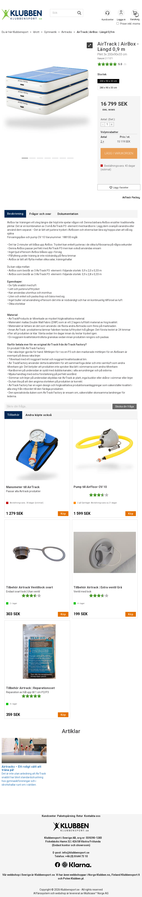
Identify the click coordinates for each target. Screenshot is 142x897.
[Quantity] (107, 124)
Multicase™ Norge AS (96, 893)
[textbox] (59, 406)
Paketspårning (66, 815)
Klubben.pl (77, 878)
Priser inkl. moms (128, 23)
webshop (60, 893)
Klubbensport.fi (130, 874)
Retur (79, 815)
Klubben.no (103, 874)
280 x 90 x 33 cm (108, 87)
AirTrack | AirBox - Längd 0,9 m (96, 32)
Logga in (121, 13)
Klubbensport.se (45, 874)
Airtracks (66, 32)
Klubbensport (20, 32)
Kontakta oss (92, 815)
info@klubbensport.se (75, 852)
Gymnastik (50, 32)
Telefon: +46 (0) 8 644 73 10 (71, 856)
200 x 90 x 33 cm (108, 81)
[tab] (15, 214)
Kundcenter (49, 815)
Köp (119, 153)
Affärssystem (41, 893)
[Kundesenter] (107, 12)
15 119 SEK (123, 141)
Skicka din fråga (124, 406)
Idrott (36, 32)
